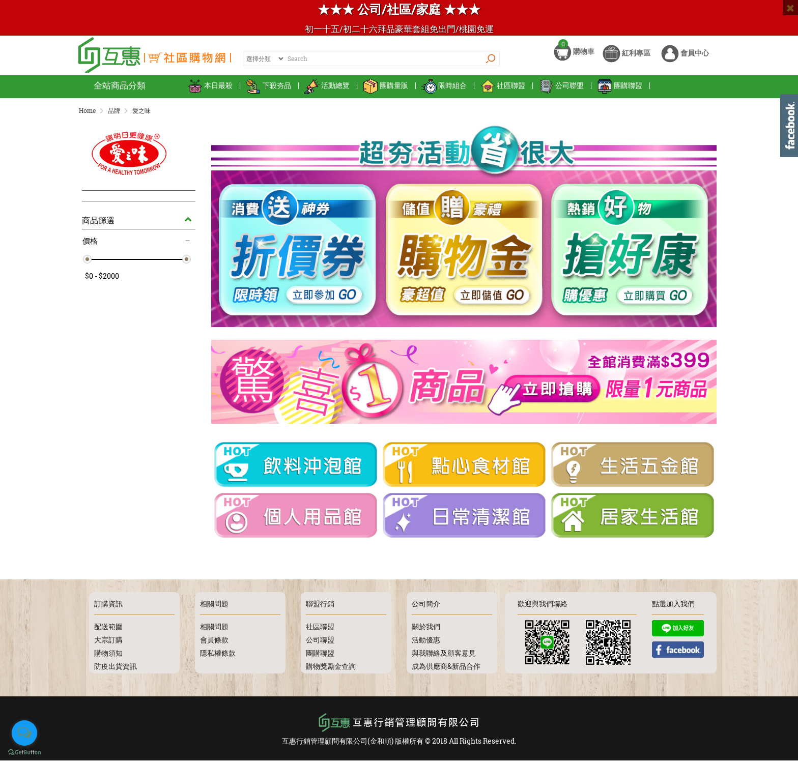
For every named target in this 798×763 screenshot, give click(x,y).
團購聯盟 (619, 91)
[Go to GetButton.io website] (24, 752)
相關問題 (214, 629)
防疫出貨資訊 (115, 668)
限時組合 (444, 91)
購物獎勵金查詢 (331, 668)
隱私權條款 (218, 655)
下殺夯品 (268, 91)
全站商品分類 (120, 91)
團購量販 (385, 91)
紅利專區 (626, 60)
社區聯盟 (502, 91)
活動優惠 (426, 642)
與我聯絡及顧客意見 (444, 655)
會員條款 (214, 642)
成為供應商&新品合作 (446, 668)
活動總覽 (327, 91)
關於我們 (426, 629)
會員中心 (685, 60)
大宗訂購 (108, 642)
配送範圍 (108, 629)
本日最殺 (210, 91)
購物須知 (108, 655)
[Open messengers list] (24, 733)
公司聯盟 (561, 91)
